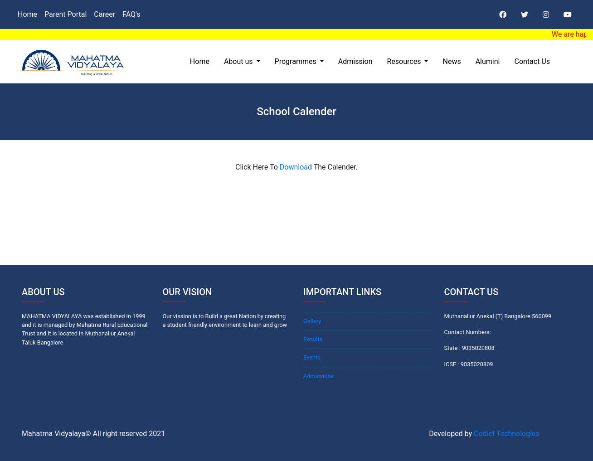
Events (312, 357)
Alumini (488, 61)
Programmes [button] (296, 61)
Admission (355, 61)
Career (104, 14)
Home (27, 14)
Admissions (318, 376)
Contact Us (532, 61)
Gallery (312, 321)
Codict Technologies (507, 433)
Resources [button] (405, 61)
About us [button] (239, 61)
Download (296, 167)
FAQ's (131, 14)
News (451, 61)
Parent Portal (65, 14)
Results (312, 339)
